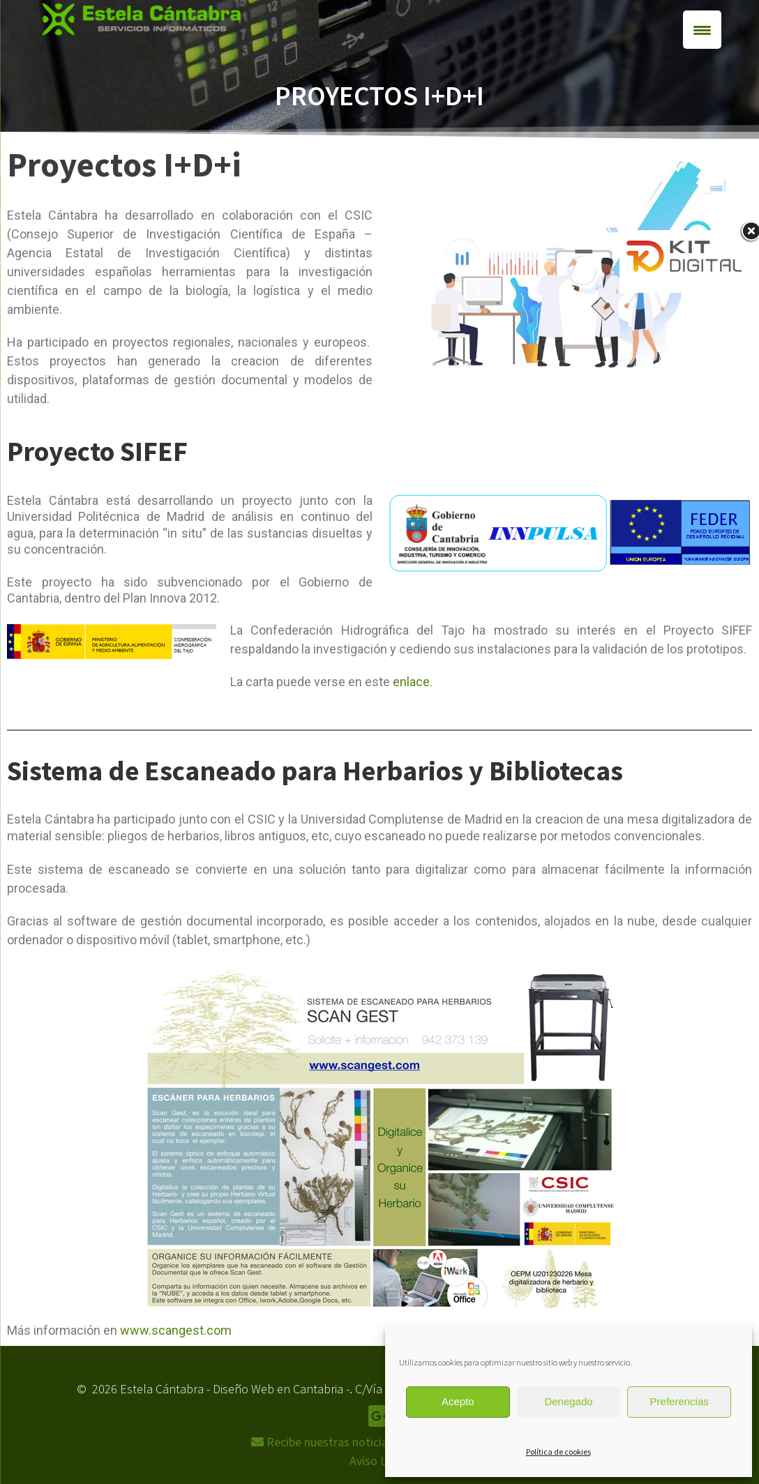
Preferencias (679, 1401)
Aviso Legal (379, 1461)
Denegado (568, 1401)
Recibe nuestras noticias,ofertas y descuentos (379, 1442)
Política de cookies (558, 1451)
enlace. (413, 681)
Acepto (458, 1401)
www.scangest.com (176, 1330)
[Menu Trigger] (702, 29)
